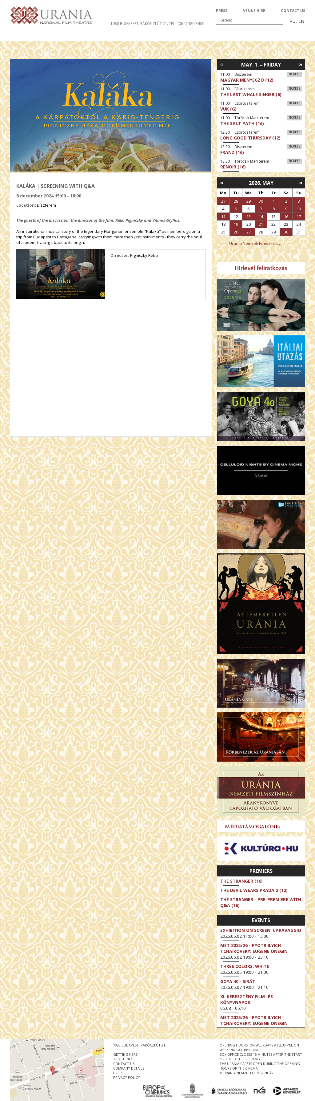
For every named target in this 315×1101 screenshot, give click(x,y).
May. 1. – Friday (261, 64)
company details (128, 1068)
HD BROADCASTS (89, 35)
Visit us (169, 35)
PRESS (221, 10)
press (118, 1073)
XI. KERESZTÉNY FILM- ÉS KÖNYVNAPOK (246, 999)
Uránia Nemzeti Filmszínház (255, 243)
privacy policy (126, 1077)
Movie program (37, 35)
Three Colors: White (244, 966)
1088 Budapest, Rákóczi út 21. (139, 23)
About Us (134, 35)
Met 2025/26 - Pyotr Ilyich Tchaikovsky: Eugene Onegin (254, 948)
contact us (123, 1063)
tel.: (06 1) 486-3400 (186, 23)
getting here (125, 1054)
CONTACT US (293, 10)
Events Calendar (213, 35)
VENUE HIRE (254, 10)
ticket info (123, 1059)
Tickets (294, 74)
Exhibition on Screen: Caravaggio (260, 930)
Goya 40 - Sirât (237, 981)
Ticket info (262, 35)
